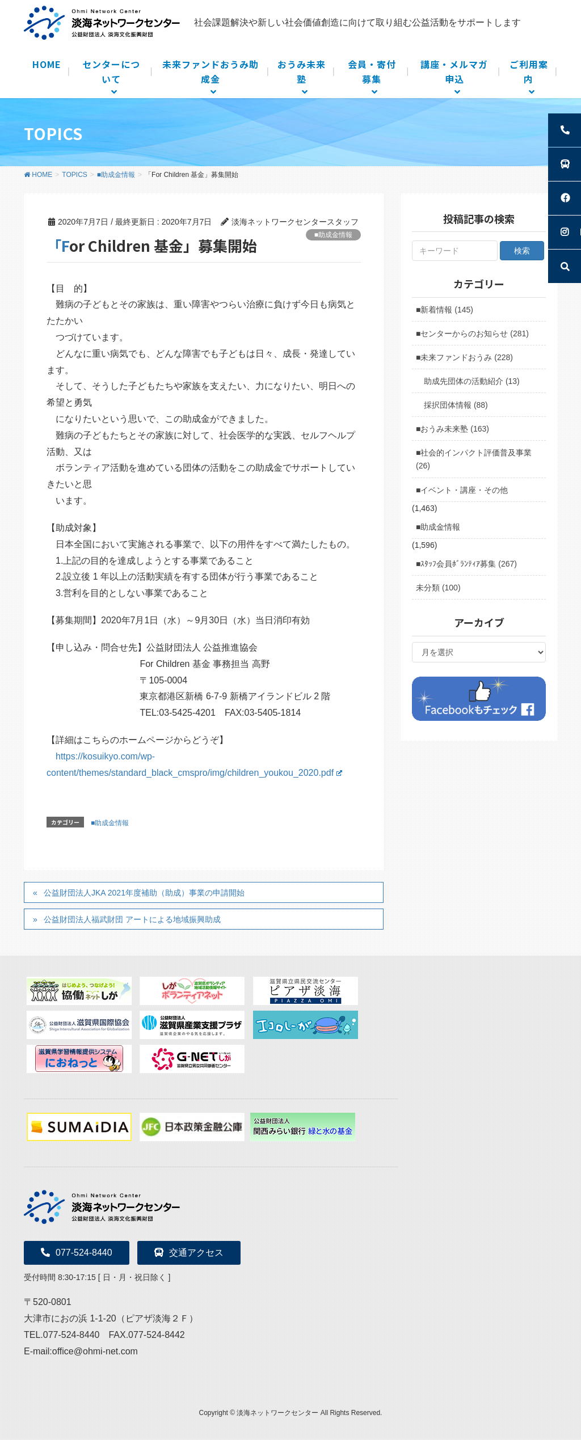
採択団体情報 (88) (456, 404)
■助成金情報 (333, 235)
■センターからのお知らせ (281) (472, 333)
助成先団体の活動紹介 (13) (472, 381)
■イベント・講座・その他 (462, 490)
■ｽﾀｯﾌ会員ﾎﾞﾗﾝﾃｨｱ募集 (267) (466, 563)
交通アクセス (189, 1252)
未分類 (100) (438, 587)
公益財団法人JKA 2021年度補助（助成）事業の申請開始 (144, 892)
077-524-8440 (76, 1252)
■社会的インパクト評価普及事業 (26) (474, 459)
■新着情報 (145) (444, 309)
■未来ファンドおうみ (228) (464, 357)
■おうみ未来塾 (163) (452, 428)
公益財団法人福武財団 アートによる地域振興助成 (132, 919)
